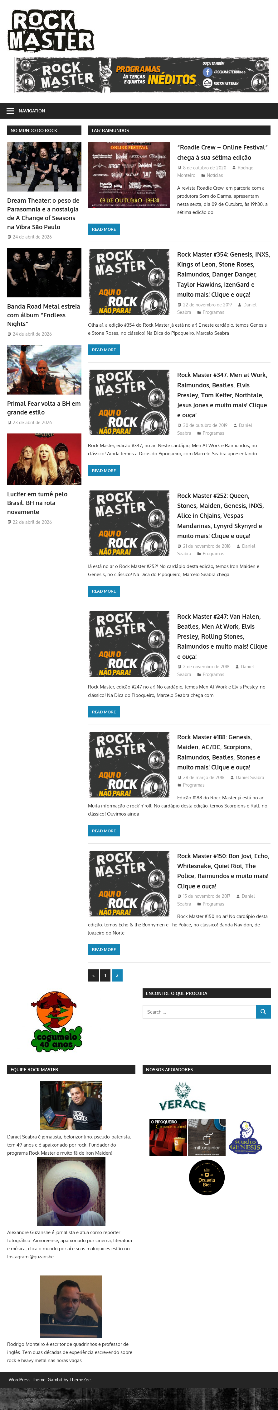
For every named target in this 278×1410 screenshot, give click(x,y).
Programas (124, 324)
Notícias (215, 185)
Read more (104, 231)
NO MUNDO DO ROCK (34, 130)
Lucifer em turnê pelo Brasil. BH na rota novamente (35, 500)
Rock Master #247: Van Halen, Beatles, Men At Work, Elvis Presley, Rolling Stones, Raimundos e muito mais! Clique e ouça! (222, 657)
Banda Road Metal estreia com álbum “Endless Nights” (41, 313)
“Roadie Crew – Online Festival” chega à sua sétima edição (223, 156)
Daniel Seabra (250, 799)
